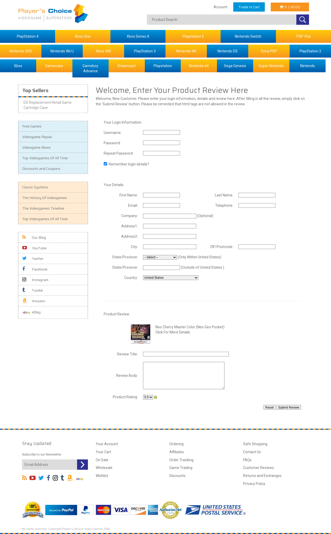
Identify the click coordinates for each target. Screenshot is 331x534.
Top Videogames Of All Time (45, 158)
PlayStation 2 (310, 51)
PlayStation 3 (145, 51)
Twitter (32, 258)
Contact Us (252, 452)
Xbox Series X (138, 36)
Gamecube (54, 66)
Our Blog (34, 237)
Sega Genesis (235, 66)
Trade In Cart (249, 7)
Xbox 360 (103, 51)
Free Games (32, 126)
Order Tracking (181, 460)
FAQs (247, 460)
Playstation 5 (193, 36)
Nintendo (307, 66)
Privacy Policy (254, 484)
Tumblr (32, 290)
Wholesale (104, 468)
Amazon (33, 301)
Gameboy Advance (90, 68)
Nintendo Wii (186, 51)
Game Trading (180, 468)
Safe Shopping (255, 444)
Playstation (163, 66)
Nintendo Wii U (62, 51)
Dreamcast (127, 66)
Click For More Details (172, 332)
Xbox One (83, 36)
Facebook (35, 269)
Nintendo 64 (199, 66)
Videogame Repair (37, 137)
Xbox (18, 66)
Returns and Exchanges (262, 476)
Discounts (177, 476)
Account (220, 7)
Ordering (176, 444)
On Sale (102, 460)
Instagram (35, 280)
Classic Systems (35, 187)
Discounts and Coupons (41, 168)
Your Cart (103, 452)
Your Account (107, 444)
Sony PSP (269, 51)
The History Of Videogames (44, 198)
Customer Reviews (258, 468)
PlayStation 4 (28, 36)
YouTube (34, 248)
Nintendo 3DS (21, 51)
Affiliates (176, 452)
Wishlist (102, 476)
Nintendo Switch (248, 36)
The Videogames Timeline (43, 208)
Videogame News (36, 147)
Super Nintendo (271, 66)
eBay (31, 312)
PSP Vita (303, 36)
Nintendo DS (227, 51)
